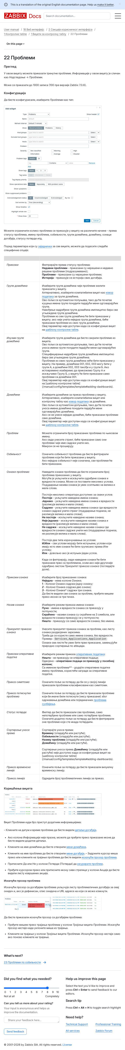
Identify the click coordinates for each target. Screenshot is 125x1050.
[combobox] (78, 16)
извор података (79, 401)
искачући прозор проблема (99, 857)
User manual (11, 29)
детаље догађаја (85, 830)
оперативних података (90, 654)
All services (73, 1030)
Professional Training (108, 1024)
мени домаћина (76, 846)
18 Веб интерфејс (33, 29)
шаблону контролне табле (62, 329)
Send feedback (15, 1031)
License (67, 1044)
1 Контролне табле (15, 34)
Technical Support (77, 1024)
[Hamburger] (118, 16)
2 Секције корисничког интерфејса (70, 29)
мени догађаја (75, 853)
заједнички (45, 246)
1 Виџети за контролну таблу (48, 34)
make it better (105, 4)
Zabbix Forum (104, 1030)
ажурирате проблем (90, 863)
